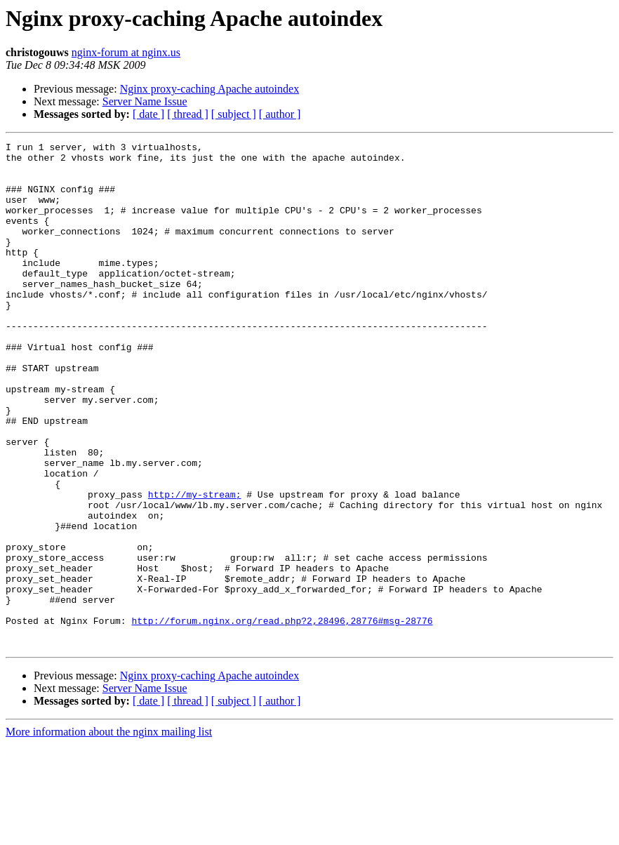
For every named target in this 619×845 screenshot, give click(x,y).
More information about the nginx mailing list (109, 833)
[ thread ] (187, 114)
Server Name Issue (144, 101)
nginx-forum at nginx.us (126, 52)
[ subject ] (233, 114)
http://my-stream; (194, 565)
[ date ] (148, 114)
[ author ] (280, 114)
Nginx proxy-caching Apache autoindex (209, 89)
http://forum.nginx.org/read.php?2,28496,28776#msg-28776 (281, 717)
